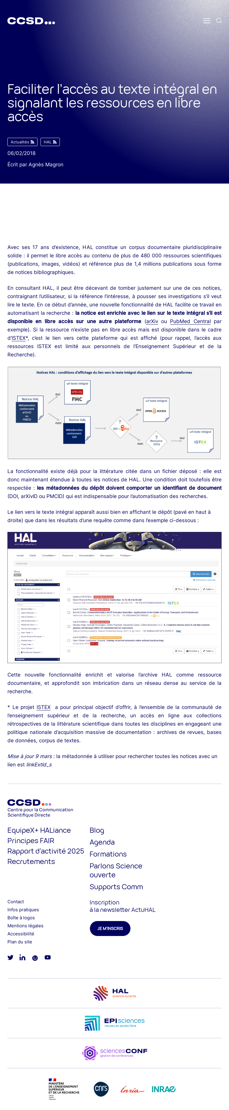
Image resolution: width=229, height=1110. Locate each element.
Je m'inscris (110, 928)
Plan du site (19, 942)
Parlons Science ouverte (116, 870)
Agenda (102, 842)
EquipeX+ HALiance (39, 830)
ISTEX (19, 338)
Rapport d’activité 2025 (45, 851)
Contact (15, 901)
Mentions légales (25, 926)
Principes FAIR (30, 840)
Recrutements (31, 861)
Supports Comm (116, 886)
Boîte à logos (21, 917)
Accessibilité (20, 934)
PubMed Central (190, 321)
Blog (97, 830)
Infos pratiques (23, 909)
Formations (108, 854)
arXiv (152, 321)
